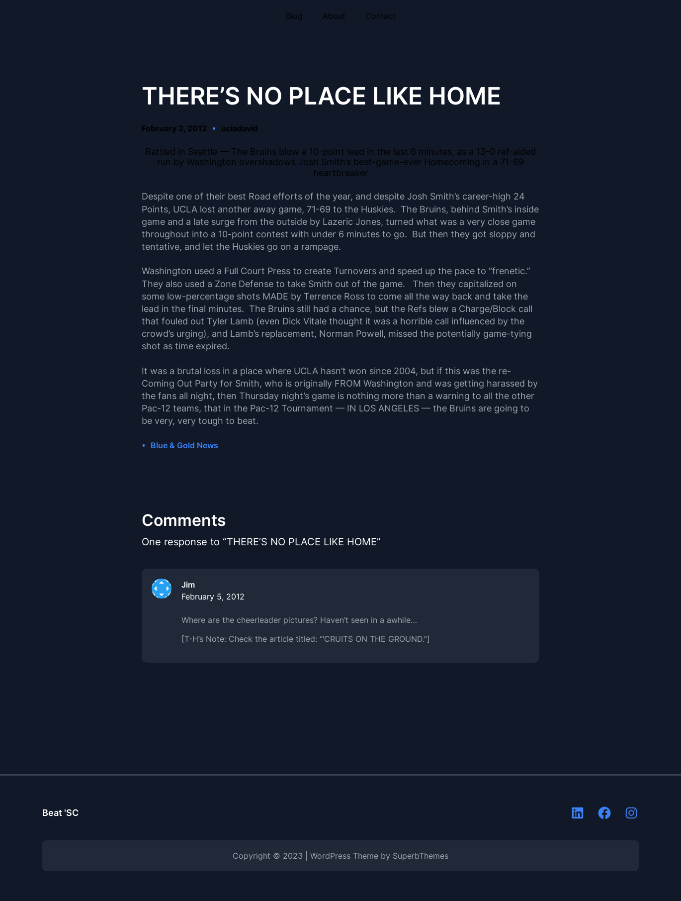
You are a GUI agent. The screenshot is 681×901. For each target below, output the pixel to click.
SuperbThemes (420, 856)
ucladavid (239, 128)
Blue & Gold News (184, 445)
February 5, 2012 (213, 596)
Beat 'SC (60, 812)
